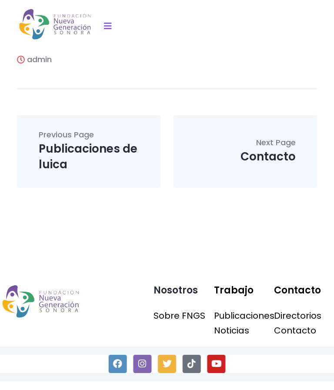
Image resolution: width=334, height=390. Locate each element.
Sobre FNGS (179, 316)
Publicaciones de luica (89, 151)
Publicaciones (244, 316)
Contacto (268, 151)
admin (34, 59)
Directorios (297, 316)
